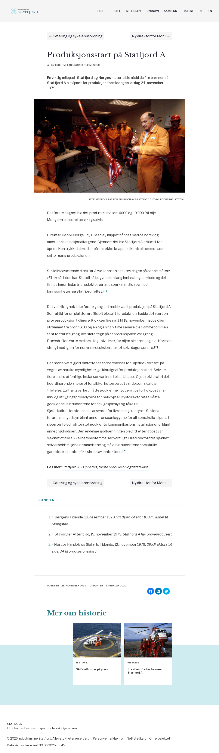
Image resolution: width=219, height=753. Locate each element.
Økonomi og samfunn (162, 11)
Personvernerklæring (108, 738)
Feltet (102, 11)
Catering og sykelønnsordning (77, 36)
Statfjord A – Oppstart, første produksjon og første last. (105, 467)
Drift (116, 11)
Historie (188, 11)
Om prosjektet (159, 738)
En (210, 11)
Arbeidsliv (133, 11)
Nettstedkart (136, 738)
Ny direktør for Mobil (149, 36)
